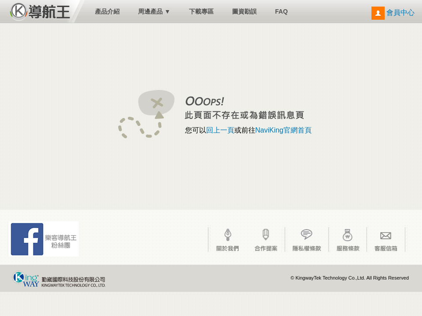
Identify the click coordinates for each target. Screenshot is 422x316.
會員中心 (393, 12)
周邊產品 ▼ (154, 11)
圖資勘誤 (244, 11)
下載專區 (201, 11)
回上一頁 (220, 130)
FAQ (281, 11)
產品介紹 (107, 11)
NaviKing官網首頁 (283, 130)
